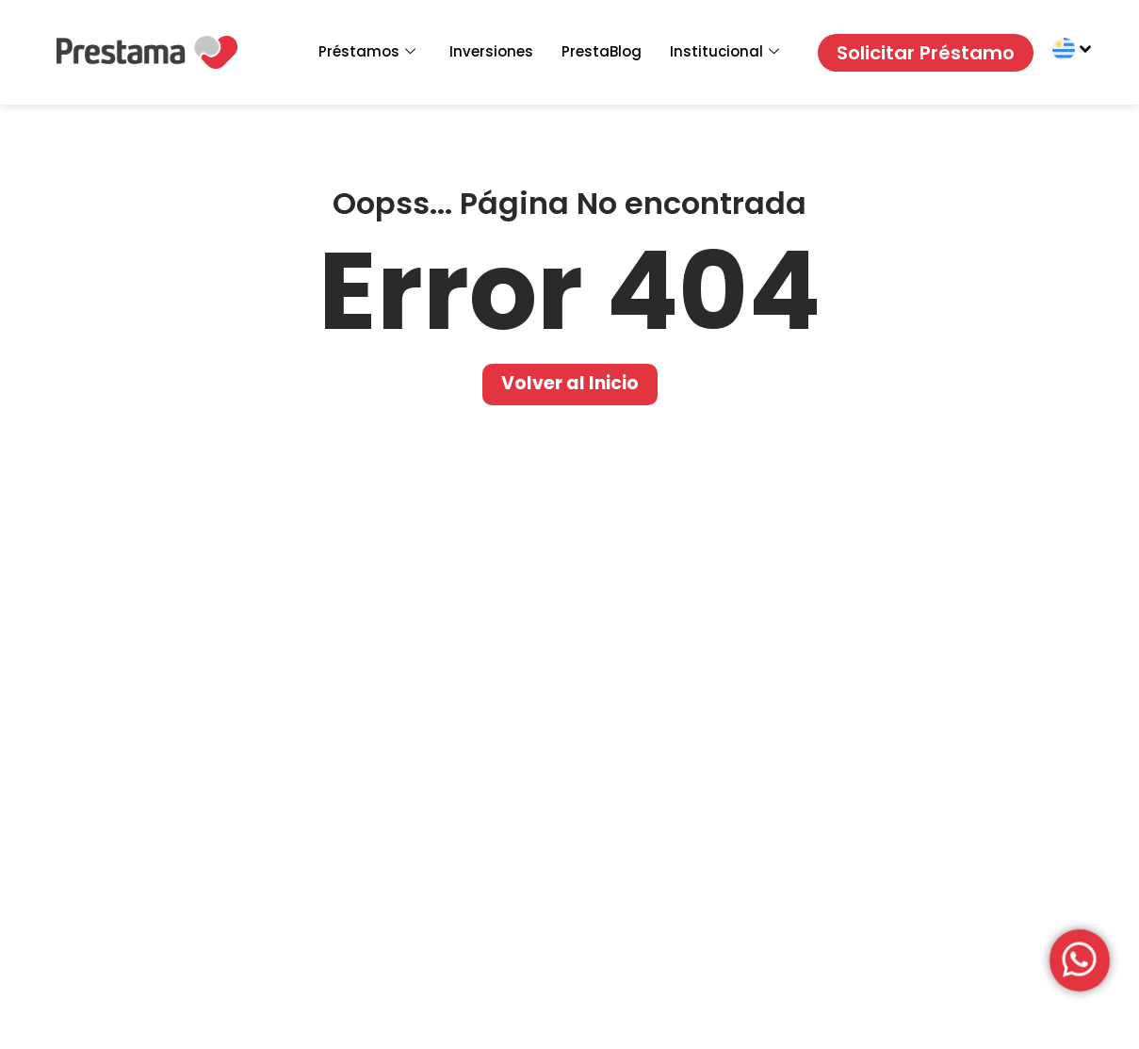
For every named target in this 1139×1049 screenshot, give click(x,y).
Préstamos (366, 51)
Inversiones (491, 51)
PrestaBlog (601, 51)
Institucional (724, 51)
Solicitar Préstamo (926, 53)
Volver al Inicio (570, 383)
